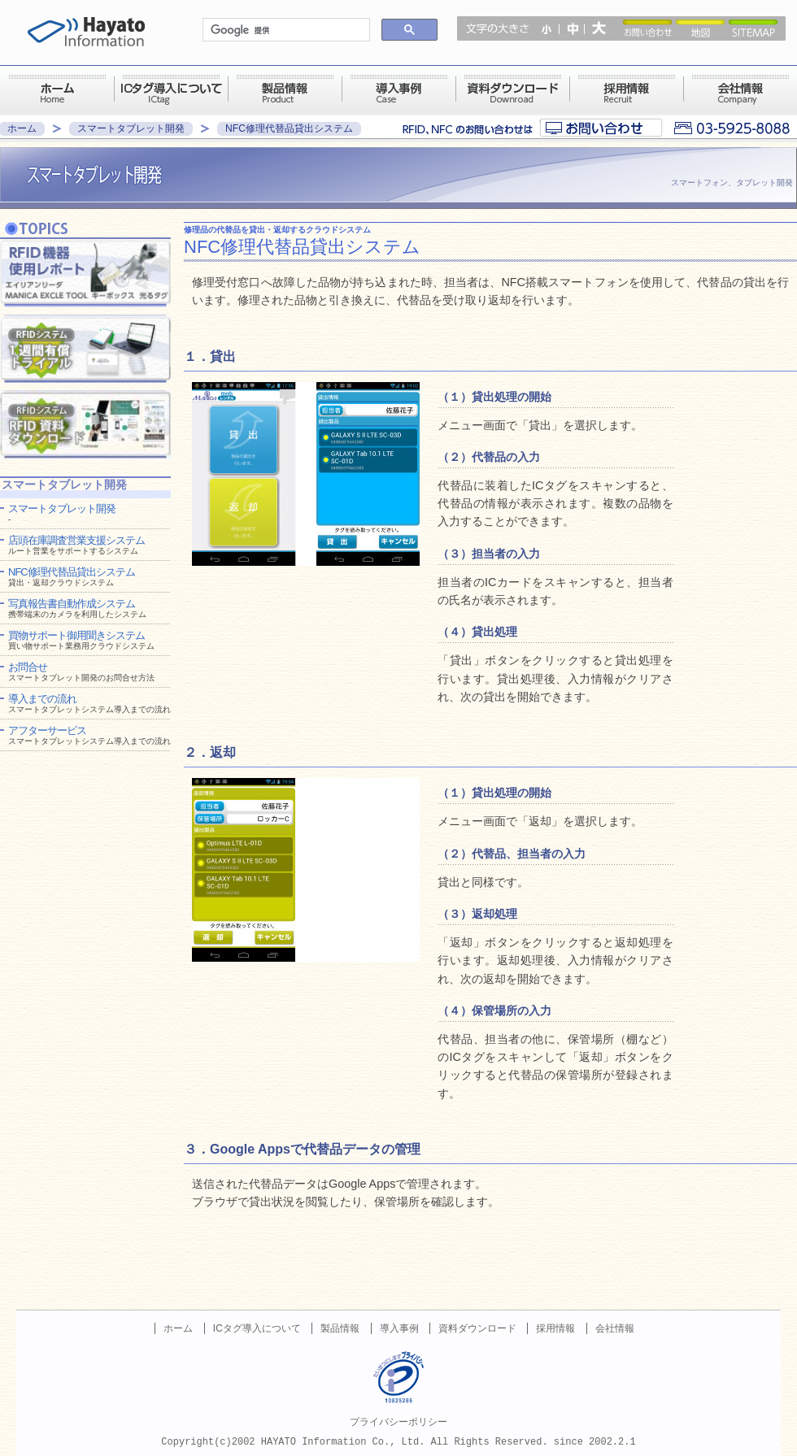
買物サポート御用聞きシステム (81, 639)
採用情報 (555, 1328)
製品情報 (339, 1328)
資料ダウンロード (477, 1328)
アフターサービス (89, 734)
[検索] (285, 30)
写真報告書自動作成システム (77, 608)
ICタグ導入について (257, 1328)
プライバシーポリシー (398, 1422)
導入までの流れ (89, 703)
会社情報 (614, 1328)
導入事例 (399, 1328)
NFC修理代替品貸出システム (289, 128)
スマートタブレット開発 (131, 128)
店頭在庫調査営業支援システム (76, 544)
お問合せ (81, 671)
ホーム (22, 128)
